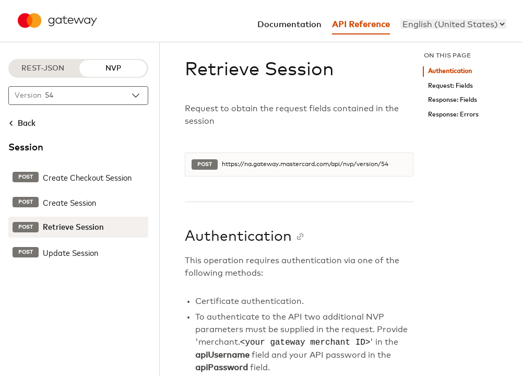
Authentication (450, 71)
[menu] (453, 24)
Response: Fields (452, 100)
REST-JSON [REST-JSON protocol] (42, 68)
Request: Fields (450, 86)
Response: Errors (453, 114)
